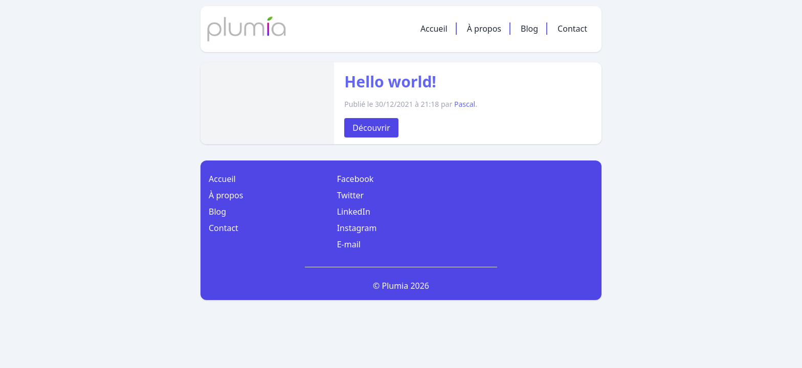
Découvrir (371, 127)
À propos (484, 28)
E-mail (349, 244)
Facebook (355, 179)
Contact (572, 28)
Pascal (464, 104)
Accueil (434, 28)
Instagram (357, 228)
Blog (529, 28)
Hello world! (390, 81)
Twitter (350, 195)
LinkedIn (353, 211)
